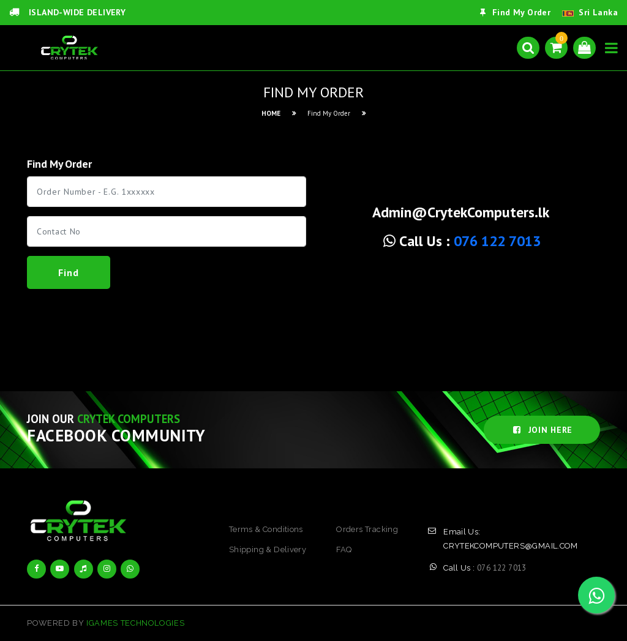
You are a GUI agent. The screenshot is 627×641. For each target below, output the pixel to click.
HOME (270, 113)
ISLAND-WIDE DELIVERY (67, 12)
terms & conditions (266, 529)
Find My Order (515, 12)
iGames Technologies (135, 623)
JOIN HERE (542, 429)
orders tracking (367, 529)
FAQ (343, 549)
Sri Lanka (598, 12)
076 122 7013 (497, 240)
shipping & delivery (267, 549)
